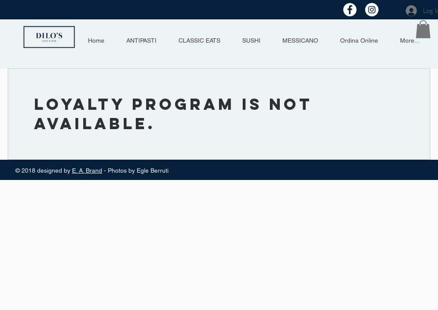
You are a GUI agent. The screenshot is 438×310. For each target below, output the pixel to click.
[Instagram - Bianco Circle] (372, 9)
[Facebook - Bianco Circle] (350, 9)
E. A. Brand (87, 170)
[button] (423, 29)
